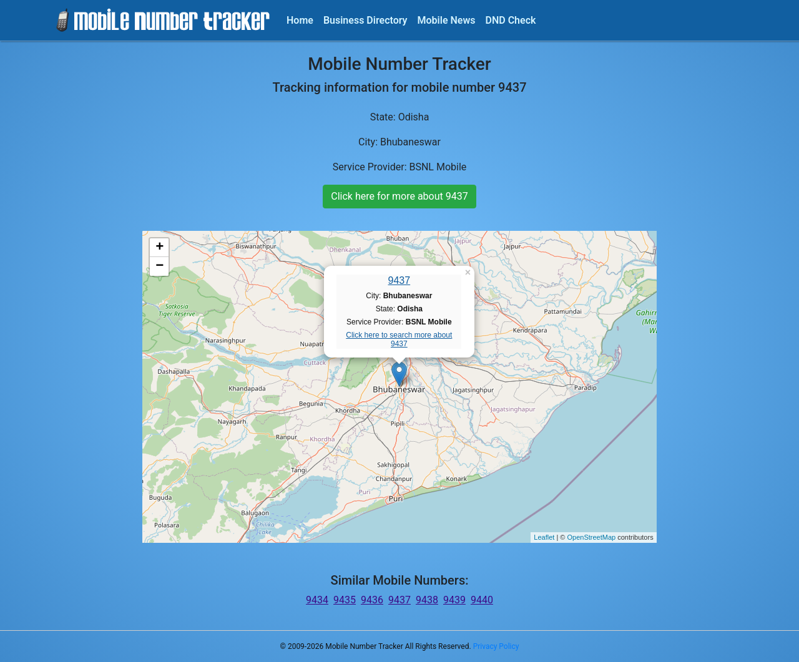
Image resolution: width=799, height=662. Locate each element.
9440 (482, 600)
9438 (427, 600)
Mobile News (447, 20)
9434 (317, 600)
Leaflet (544, 537)
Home (300, 20)
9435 (344, 600)
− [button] (159, 266)
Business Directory (365, 20)
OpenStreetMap (591, 537)
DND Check (510, 20)
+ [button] (159, 247)
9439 (454, 600)
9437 (399, 280)
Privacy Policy (496, 646)
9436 (372, 600)
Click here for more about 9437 (399, 196)
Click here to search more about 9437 (399, 339)
